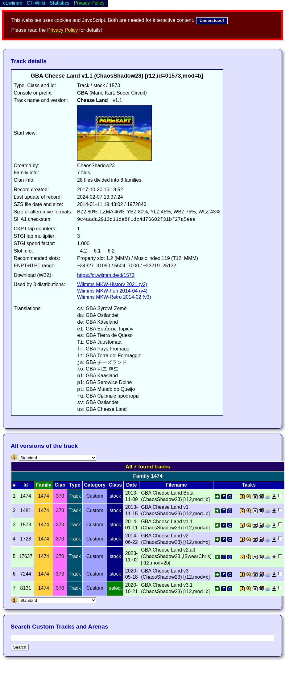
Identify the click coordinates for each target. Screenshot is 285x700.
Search (19, 647)
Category (94, 485)
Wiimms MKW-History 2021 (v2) (112, 284)
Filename (176, 485)
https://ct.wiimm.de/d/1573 (105, 275)
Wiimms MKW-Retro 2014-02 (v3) (114, 297)
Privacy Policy (62, 30)
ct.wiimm (12, 3)
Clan (60, 485)
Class (115, 485)
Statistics (59, 3)
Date (131, 485)
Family (44, 485)
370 (60, 496)
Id (25, 485)
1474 (43, 496)
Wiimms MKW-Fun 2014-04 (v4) (112, 290)
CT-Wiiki (36, 3)
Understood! (212, 20)
